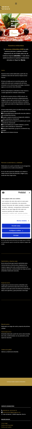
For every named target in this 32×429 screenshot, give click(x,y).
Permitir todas (16, 225)
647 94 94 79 (13, 383)
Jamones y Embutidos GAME (15, 49)
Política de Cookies (6, 399)
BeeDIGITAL (27, 416)
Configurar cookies (16, 230)
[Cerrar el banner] (29, 192)
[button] (13, 33)
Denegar (16, 235)
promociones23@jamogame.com (11, 385)
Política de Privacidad (7, 397)
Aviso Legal (4, 396)
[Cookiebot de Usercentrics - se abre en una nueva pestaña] (19, 193)
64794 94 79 (6, 9)
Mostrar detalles (22, 220)
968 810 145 (5, 7)
